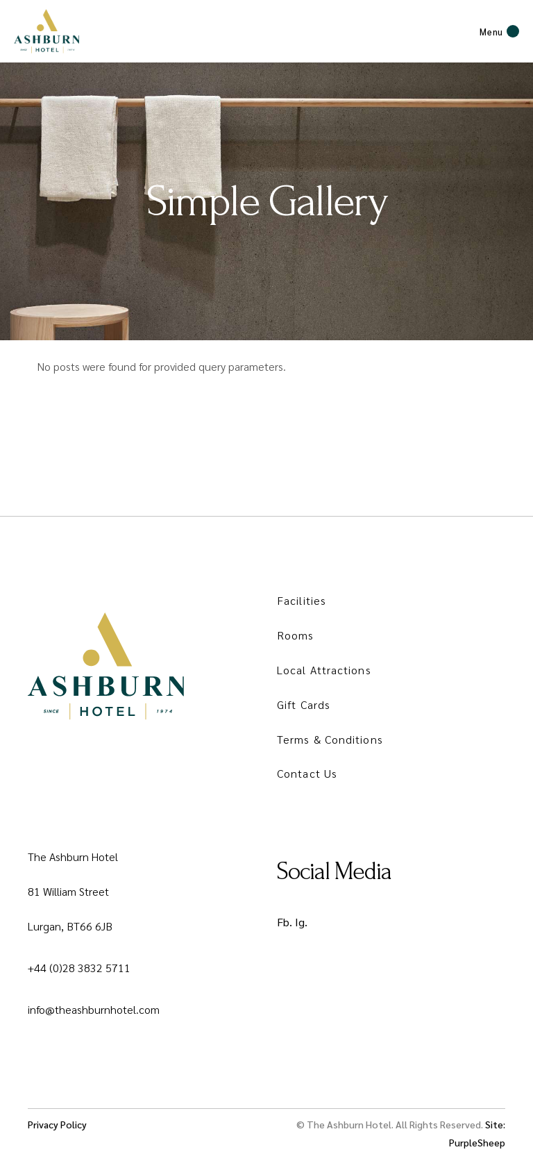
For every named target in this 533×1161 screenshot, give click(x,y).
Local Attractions (324, 669)
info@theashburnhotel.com (94, 1009)
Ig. (301, 921)
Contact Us (307, 773)
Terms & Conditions (330, 739)
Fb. (284, 921)
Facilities (301, 600)
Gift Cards (303, 704)
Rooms (295, 635)
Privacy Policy (57, 1124)
